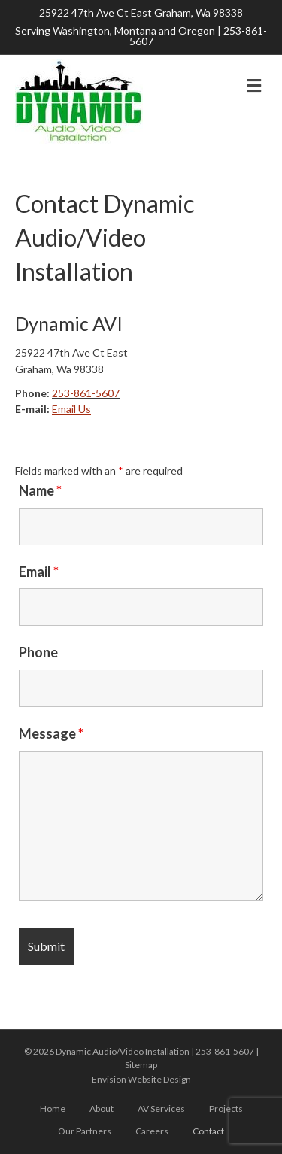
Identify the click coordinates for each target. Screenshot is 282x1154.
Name (40, 490)
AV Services (161, 1108)
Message (51, 733)
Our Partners (84, 1131)
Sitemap (141, 1064)
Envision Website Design (141, 1079)
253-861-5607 (86, 393)
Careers (151, 1131)
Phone (38, 652)
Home (52, 1108)
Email (39, 571)
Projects (226, 1108)
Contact (208, 1131)
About (101, 1108)
